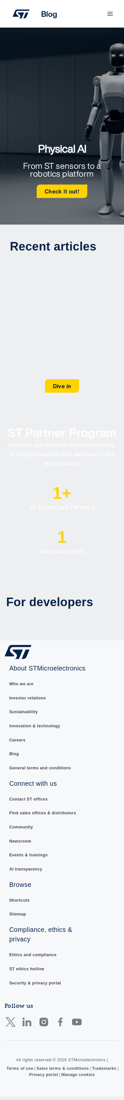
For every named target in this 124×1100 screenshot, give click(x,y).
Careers (17, 740)
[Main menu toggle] (110, 14)
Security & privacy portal (35, 983)
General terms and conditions (40, 768)
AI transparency (25, 869)
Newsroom (20, 841)
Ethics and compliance (33, 955)
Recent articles (53, 246)
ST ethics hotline (26, 969)
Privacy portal (43, 1074)
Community (21, 827)
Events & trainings (28, 855)
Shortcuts (19, 900)
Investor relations (27, 698)
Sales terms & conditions (62, 1068)
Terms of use (19, 1068)
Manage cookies (78, 1074)
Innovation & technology (34, 726)
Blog (14, 754)
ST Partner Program (62, 432)
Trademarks (104, 1068)
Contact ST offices (28, 799)
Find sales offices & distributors (42, 813)
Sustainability (23, 712)
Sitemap (17, 914)
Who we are (21, 684)
